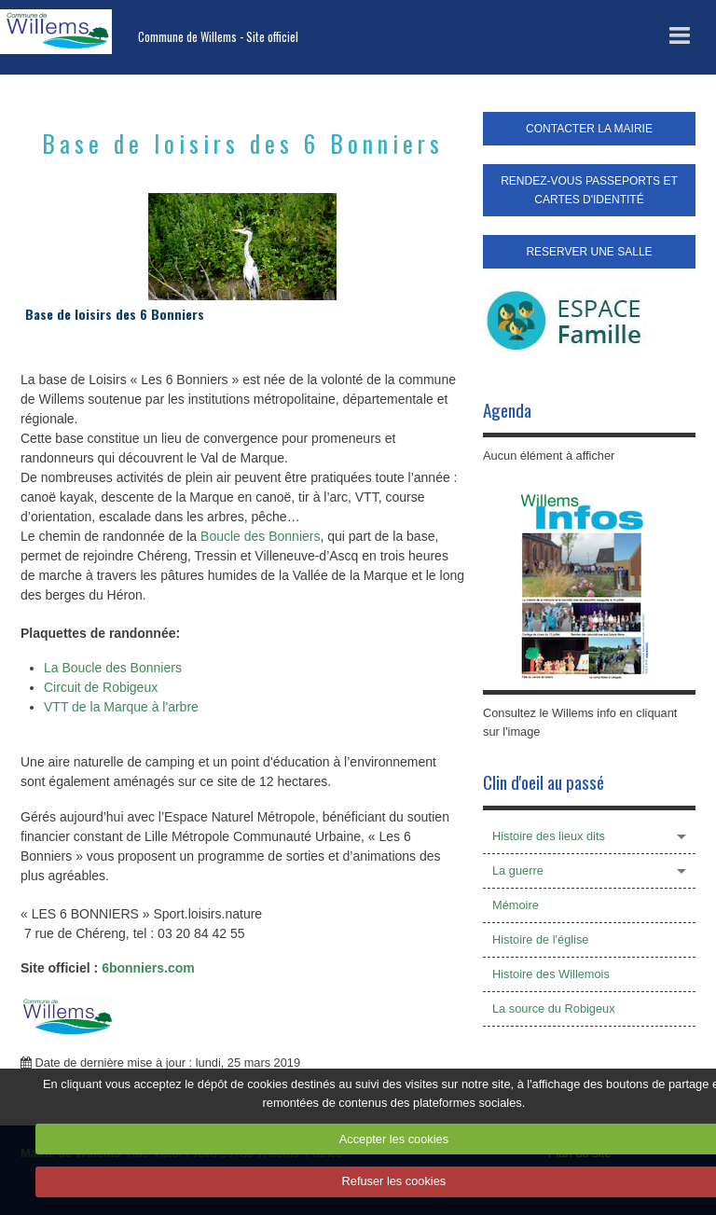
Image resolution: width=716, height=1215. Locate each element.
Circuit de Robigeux (101, 687)
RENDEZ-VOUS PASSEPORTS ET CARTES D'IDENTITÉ (589, 190)
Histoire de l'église (540, 939)
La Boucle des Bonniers (113, 667)
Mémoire (515, 905)
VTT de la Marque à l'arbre (121, 706)
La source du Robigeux (553, 1008)
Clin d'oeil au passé (543, 781)
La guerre (518, 870)
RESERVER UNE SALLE (589, 251)
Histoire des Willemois (551, 974)
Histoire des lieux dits (548, 836)
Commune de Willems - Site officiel (218, 37)
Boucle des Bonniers (260, 536)
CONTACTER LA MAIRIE (589, 128)
